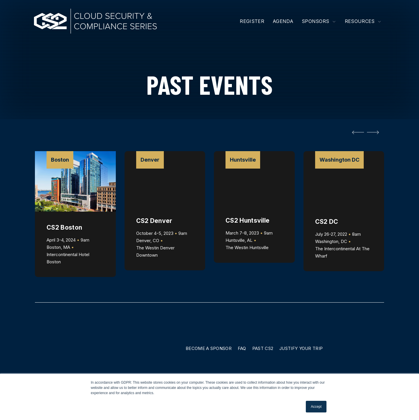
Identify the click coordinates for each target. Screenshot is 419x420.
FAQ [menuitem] (242, 348)
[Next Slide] (374, 132)
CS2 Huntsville (247, 220)
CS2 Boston (64, 227)
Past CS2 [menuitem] (262, 348)
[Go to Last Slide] (357, 132)
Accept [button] (316, 407)
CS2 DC (326, 221)
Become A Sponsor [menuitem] (209, 348)
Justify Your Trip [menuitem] (301, 348)
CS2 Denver (154, 220)
